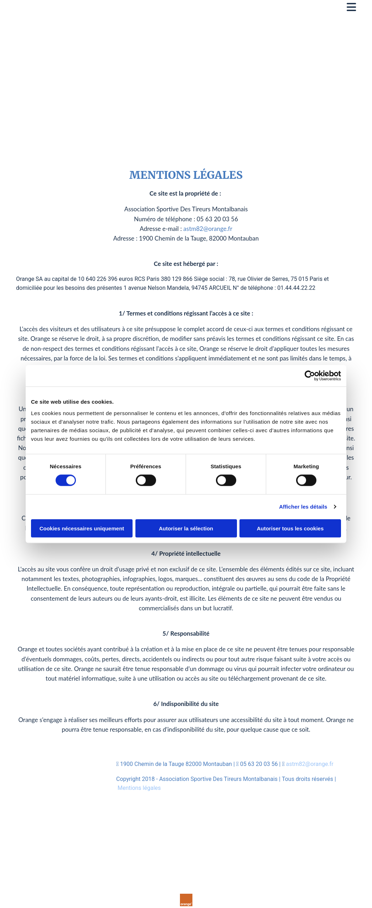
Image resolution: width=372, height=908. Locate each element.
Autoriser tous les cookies (290, 528)
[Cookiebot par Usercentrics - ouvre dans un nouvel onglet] (310, 375)
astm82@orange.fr (208, 228)
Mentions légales (139, 788)
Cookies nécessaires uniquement (82, 528)
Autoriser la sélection (186, 528)
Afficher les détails (303, 507)
